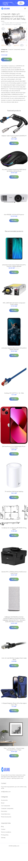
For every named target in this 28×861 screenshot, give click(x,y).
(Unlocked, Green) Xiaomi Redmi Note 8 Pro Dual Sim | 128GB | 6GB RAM (14, 265)
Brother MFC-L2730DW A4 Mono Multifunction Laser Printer (14, 572)
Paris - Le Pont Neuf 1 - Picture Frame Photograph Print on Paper (14, 749)
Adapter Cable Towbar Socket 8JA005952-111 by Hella (14, 136)
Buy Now (6, 59)
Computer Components (14, 49)
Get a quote (20, 3)
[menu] (25, 8)
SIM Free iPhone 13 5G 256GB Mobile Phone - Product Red (14, 447)
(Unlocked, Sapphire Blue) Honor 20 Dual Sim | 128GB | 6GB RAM (14, 348)
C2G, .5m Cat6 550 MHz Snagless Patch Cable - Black (14, 658)
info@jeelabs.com (6, 791)
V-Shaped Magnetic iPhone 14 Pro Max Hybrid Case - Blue (14, 704)
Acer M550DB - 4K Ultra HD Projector (14, 214)
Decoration (4, 811)
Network (23, 49)
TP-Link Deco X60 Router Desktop (14, 491)
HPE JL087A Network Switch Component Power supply (14, 303)
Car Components (5, 805)
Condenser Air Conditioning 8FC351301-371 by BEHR (14, 528)
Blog (2, 826)
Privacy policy (4, 835)
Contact (3, 829)
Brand (2, 803)
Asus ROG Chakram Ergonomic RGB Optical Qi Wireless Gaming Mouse (14, 170)
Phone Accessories (6, 817)
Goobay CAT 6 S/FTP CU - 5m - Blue (14, 393)
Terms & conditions (6, 832)
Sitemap (3, 837)
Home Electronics (5, 814)
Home (2, 21)
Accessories (4, 800)
